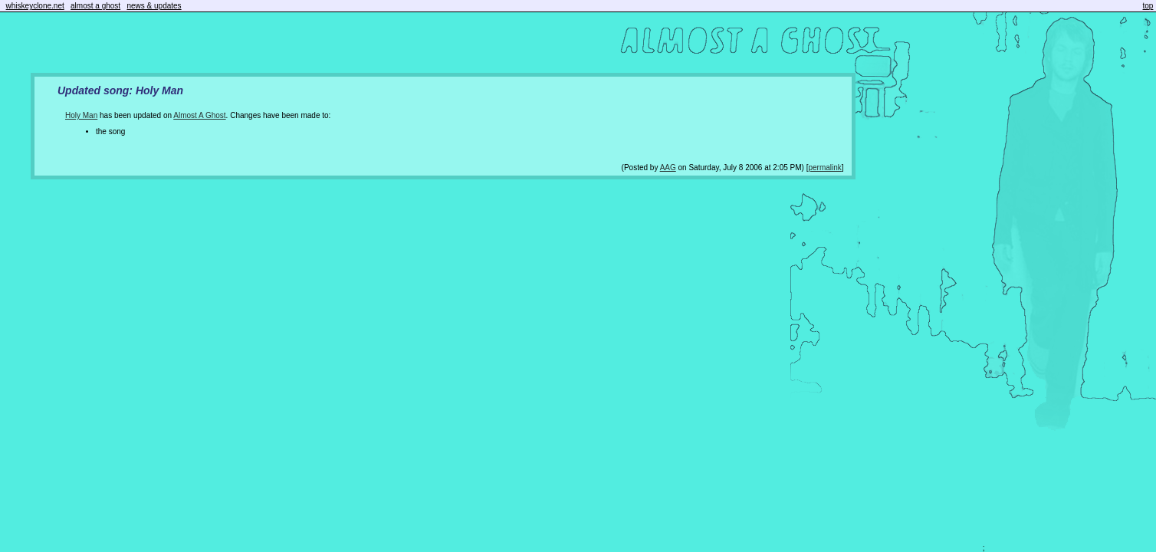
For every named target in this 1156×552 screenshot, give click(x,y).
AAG (668, 167)
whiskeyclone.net (35, 6)
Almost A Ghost (199, 115)
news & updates (153, 6)
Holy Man (81, 115)
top (1148, 6)
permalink (824, 167)
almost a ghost (95, 6)
